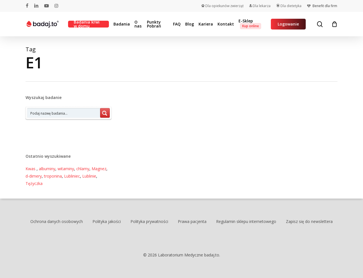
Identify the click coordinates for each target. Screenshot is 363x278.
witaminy (66, 168)
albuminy (47, 168)
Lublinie (89, 176)
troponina (53, 176)
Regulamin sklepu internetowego (246, 221)
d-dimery (34, 176)
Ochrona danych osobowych (56, 221)
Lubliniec (72, 176)
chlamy (82, 168)
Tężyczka (34, 183)
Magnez (99, 168)
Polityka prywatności (149, 221)
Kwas (31, 168)
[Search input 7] (64, 113)
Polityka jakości (106, 221)
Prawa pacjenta (192, 221)
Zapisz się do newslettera (309, 221)
